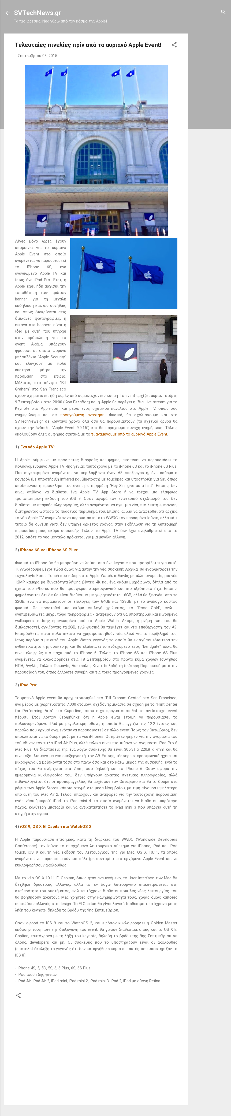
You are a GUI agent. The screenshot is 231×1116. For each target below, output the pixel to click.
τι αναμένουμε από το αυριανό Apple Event (129, 434)
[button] (174, 45)
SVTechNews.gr (37, 13)
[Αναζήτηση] (223, 12)
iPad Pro (28, 685)
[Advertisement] (209, 114)
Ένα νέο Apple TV (37, 447)
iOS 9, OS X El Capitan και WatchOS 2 (55, 826)
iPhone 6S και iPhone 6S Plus (48, 550)
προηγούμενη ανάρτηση (82, 414)
